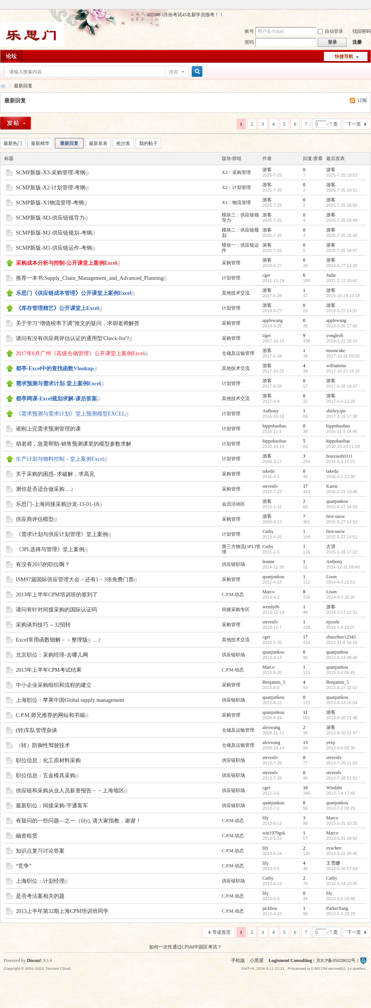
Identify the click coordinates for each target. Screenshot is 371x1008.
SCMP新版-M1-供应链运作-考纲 (54, 248)
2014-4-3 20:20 (340, 597)
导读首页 (221, 932)
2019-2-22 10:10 (341, 341)
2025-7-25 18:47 (341, 250)
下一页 (354, 124)
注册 (357, 42)
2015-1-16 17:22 (341, 552)
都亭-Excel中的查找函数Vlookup (55, 368)
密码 (249, 42)
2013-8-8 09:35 (340, 748)
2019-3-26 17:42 (341, 326)
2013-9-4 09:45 (340, 672)
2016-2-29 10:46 (341, 491)
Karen (331, 486)
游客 (267, 169)
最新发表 (98, 143)
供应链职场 (233, 564)
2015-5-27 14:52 (341, 521)
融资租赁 (26, 836)
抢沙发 (123, 143)
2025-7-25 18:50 (341, 205)
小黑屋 (257, 960)
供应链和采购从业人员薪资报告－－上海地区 (70, 790)
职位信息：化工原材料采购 (48, 760)
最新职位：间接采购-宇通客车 (52, 806)
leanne (268, 561)
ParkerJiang (337, 908)
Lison (331, 576)
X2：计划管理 (236, 187)
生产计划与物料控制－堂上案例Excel (60, 459)
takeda (268, 471)
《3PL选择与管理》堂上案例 (50, 549)
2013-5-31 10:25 (341, 823)
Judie (331, 275)
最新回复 (23, 86)
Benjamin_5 (273, 682)
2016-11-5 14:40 (341, 431)
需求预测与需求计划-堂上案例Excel (58, 384)
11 (305, 712)
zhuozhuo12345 (341, 637)
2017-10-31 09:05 (343, 356)
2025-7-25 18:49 (341, 220)
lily (265, 818)
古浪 (330, 546)
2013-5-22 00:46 (341, 853)
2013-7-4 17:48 (340, 793)
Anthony (270, 411)
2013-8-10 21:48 (341, 717)
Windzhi (334, 787)
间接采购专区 (236, 609)
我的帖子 (148, 143)
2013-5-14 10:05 (341, 883)
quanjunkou (337, 501)
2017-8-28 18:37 (341, 386)
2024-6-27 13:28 (341, 265)
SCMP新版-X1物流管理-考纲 (50, 203)
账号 (249, 31)
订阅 (362, 100)
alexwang (271, 727)
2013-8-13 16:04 (341, 702)
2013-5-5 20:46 (340, 898)
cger (266, 275)
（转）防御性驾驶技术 (43, 745)
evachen (333, 848)
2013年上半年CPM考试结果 (49, 670)
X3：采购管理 (236, 172)
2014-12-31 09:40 (343, 567)
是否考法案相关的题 (40, 896)
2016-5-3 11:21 (340, 461)
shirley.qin (335, 411)
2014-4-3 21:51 (340, 582)
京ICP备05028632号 (336, 960)
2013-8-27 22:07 (341, 687)
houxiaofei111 (339, 456)
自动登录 (330, 31)
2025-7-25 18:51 (341, 190)
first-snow (335, 516)
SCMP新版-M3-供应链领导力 (50, 218)
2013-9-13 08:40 (341, 657)
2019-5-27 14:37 (341, 310)
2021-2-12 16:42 (341, 280)
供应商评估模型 (35, 519)
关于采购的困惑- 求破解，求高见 (55, 474)
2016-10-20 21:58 (343, 446)
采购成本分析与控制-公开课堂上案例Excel (66, 263)
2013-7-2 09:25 (340, 808)
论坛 (11, 56)
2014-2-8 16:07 (340, 627)
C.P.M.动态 (233, 594)
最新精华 (40, 143)
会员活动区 (233, 504)
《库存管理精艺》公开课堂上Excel (57, 308)
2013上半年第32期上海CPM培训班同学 (62, 911)
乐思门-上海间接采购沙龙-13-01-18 (57, 504)
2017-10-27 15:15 (343, 371)
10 (305, 787)
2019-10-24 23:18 (343, 295)
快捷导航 (344, 56)
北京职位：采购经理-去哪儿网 (52, 655)
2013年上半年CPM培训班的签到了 (57, 595)
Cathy (268, 531)
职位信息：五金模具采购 (45, 775)
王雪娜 (333, 863)
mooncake (335, 350)
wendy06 (270, 607)
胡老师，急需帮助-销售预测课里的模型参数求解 (73, 444)
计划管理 (231, 278)
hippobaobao (274, 426)
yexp (330, 742)
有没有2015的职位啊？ (43, 564)
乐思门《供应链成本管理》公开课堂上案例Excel (73, 293)
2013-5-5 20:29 (340, 913)
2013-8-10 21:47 (341, 732)
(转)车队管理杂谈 (36, 730)
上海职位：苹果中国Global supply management (70, 700)
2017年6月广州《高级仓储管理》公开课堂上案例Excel (80, 353)
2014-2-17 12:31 (341, 612)
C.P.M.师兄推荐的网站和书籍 (50, 715)
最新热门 (12, 143)
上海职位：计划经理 (40, 881)
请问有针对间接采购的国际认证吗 (56, 610)
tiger (266, 335)
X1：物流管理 (236, 202)
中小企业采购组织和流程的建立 (54, 685)
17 (305, 486)
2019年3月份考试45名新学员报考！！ (185, 14)
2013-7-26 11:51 (341, 778)
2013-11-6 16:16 (341, 642)
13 (305, 742)
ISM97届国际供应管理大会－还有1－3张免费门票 (75, 579)
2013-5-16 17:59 (341, 868)
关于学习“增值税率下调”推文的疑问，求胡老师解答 (78, 323)
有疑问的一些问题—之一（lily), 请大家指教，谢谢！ (78, 821)
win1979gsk (273, 833)
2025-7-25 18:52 (341, 175)
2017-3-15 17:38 (341, 416)
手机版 (238, 960)
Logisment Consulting (290, 960)
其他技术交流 (236, 293)
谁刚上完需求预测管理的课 (48, 429)
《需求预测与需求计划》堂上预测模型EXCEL (70, 414)
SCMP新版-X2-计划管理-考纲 (50, 188)
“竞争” (23, 866)
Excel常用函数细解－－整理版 (52, 640)
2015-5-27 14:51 (341, 537)
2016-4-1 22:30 (340, 476)
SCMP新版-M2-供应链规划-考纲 (54, 233)
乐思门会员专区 (3, 86)
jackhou (269, 908)
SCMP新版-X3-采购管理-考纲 (50, 172)
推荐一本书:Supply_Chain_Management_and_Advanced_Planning (89, 278)
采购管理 (231, 263)
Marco (268, 591)
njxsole (333, 622)
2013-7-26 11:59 (341, 763)
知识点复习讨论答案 (40, 851)
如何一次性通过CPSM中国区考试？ (185, 947)
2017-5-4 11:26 (340, 401)
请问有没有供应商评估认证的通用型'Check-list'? (72, 338)
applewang (272, 320)
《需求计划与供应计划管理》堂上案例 (62, 534)
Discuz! (34, 960)
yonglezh (334, 335)
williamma (336, 365)
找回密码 (361, 31)
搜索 (173, 72)
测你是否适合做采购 (40, 489)
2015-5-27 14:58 (341, 506)
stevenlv (270, 486)
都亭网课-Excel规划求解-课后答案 (56, 399)
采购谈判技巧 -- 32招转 (43, 625)
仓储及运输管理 (238, 353)
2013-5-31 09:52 (341, 838)
